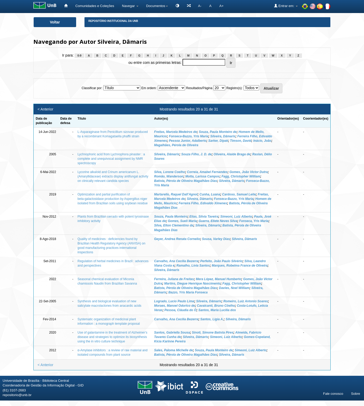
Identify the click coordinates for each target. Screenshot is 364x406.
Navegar (130, 6)
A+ (221, 6)
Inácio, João (262, 141)
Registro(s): (234, 88)
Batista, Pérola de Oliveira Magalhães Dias (185, 181)
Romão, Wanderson (168, 176)
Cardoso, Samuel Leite (239, 194)
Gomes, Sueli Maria (182, 221)
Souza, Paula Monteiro (170, 216)
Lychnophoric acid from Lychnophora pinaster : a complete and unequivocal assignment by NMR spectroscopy (111, 158)
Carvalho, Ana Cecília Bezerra (176, 261)
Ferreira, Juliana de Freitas (174, 279)
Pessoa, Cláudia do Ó (181, 310)
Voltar (55, 22)
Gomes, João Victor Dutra (248, 172)
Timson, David (240, 141)
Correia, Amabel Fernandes (207, 172)
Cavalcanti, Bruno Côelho (216, 305)
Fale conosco (333, 394)
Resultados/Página (199, 88)
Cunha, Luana (209, 194)
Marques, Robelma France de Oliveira (240, 265)
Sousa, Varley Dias (216, 239)
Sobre (355, 394)
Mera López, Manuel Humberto (218, 279)
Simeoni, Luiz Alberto (236, 216)
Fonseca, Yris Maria (254, 221)
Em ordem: (149, 88)
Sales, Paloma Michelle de (173, 350)
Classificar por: (92, 88)
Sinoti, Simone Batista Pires (212, 332)
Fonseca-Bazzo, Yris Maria (188, 136)
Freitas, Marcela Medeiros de (175, 132)
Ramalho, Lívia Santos (193, 265)
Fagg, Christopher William (241, 176)
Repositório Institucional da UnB (113, 21)
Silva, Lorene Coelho (169, 172)
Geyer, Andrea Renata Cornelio (177, 239)
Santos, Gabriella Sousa (172, 332)
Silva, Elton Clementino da (173, 225)
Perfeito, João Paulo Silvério (221, 261)
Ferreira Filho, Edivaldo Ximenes (203, 203)
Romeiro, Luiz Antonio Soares (245, 301)
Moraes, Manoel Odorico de (174, 305)
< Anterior (45, 109)
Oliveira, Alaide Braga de (232, 154)
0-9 (79, 55)
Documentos (157, 6)
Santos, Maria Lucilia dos (217, 310)
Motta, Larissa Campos (202, 176)
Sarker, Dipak (218, 141)
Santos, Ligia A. (212, 319)
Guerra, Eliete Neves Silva (218, 221)
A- (200, 6)
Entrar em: (286, 6)
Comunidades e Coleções (94, 6)
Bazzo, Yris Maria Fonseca (188, 292)
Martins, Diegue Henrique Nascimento (192, 283)
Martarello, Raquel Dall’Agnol (176, 194)
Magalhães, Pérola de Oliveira (176, 145)
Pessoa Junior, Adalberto (188, 141)
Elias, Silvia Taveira (203, 216)
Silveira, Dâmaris (222, 136)
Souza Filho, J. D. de (196, 154)
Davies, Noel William (234, 288)
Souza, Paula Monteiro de (217, 132)
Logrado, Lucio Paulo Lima (174, 301)
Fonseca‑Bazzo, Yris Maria (233, 199)
